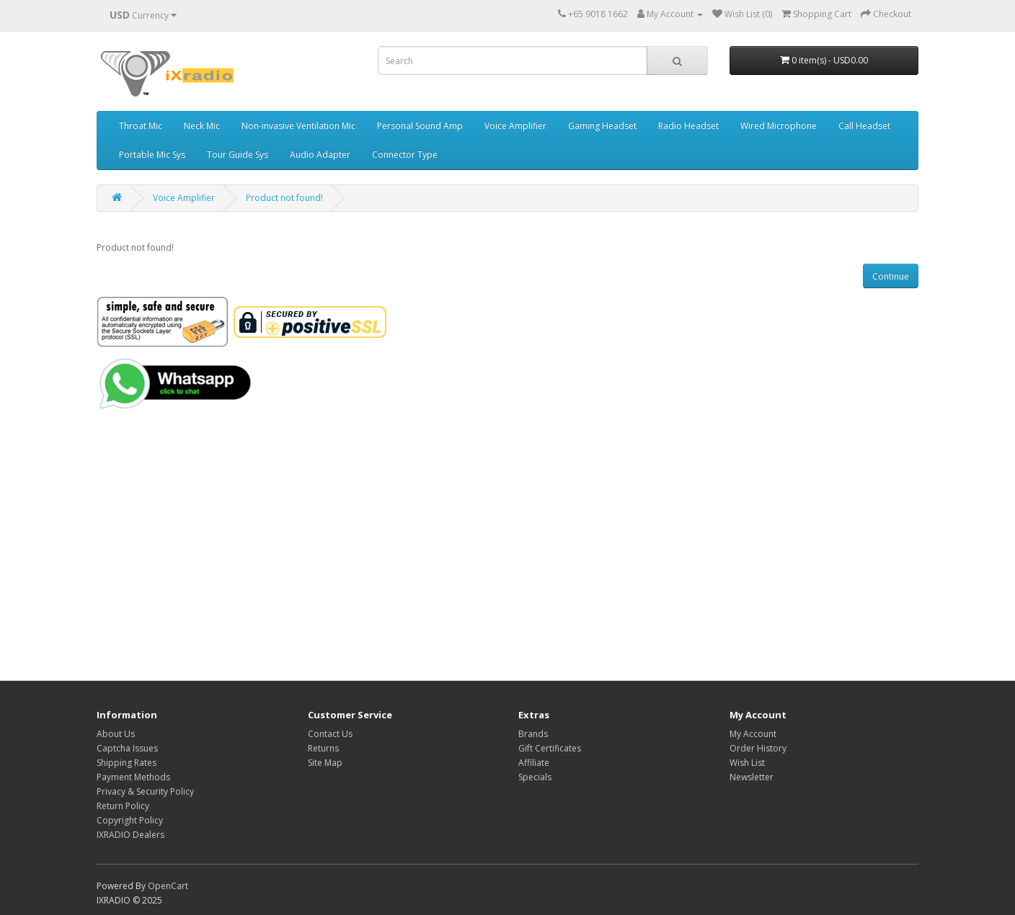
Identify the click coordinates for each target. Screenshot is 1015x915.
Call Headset (864, 126)
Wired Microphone (778, 126)
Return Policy (123, 806)
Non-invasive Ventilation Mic (298, 126)
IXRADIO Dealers (130, 835)
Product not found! (284, 198)
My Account (753, 734)
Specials (534, 777)
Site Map (325, 762)
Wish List (747, 762)
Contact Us (330, 734)
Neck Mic (202, 126)
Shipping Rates (126, 762)
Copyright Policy (130, 820)
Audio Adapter (320, 154)
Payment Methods (133, 777)
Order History (758, 748)
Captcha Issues (127, 748)
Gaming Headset (602, 126)
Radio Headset (688, 126)
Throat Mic (140, 126)
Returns (323, 748)
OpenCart (168, 886)
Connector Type (405, 154)
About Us (116, 734)
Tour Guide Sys (237, 154)
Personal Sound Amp (420, 126)
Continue (890, 276)
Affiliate (533, 762)
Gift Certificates (549, 748)
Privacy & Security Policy (145, 791)
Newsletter (752, 777)
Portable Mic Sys (152, 154)
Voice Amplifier (515, 126)
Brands (533, 734)
